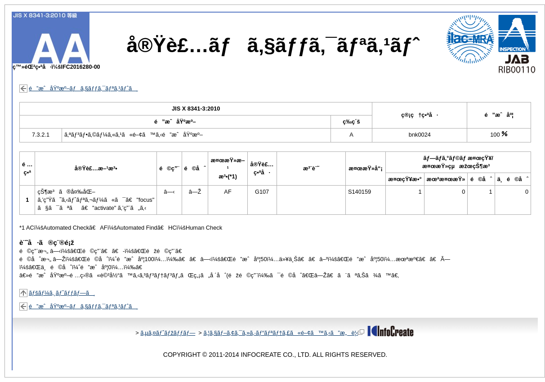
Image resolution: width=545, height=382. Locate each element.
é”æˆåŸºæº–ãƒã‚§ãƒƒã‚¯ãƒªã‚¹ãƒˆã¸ (83, 88)
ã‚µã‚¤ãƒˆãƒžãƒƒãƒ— (167, 332)
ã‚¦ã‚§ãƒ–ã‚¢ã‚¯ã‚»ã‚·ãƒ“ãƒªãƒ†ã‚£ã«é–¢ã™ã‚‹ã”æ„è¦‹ (283, 332)
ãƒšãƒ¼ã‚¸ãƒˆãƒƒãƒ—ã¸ (62, 292)
